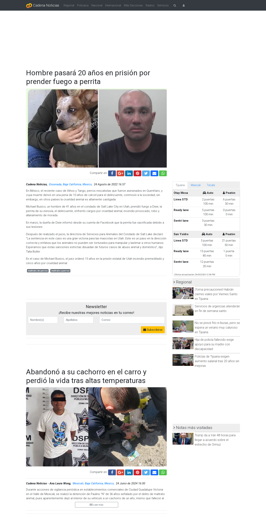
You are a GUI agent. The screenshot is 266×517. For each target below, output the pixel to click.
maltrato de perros (38, 271)
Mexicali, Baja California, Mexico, (94, 483)
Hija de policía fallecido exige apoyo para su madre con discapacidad (214, 344)
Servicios (163, 5)
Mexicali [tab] (196, 185)
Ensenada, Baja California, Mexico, (71, 184)
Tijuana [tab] (180, 185)
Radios (150, 5)
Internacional (113, 5)
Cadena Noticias (42, 6)
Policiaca (82, 5)
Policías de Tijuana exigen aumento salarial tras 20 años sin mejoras (217, 361)
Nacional (96, 5)
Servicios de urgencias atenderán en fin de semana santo (217, 308)
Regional (69, 5)
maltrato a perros (60, 271)
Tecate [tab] (211, 185)
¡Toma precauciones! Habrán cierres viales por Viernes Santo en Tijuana (216, 294)
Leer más (96, 504)
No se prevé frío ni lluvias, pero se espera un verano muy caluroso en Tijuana (217, 327)
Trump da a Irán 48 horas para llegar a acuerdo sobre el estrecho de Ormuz (215, 439)
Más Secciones (133, 5)
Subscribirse (152, 329)
